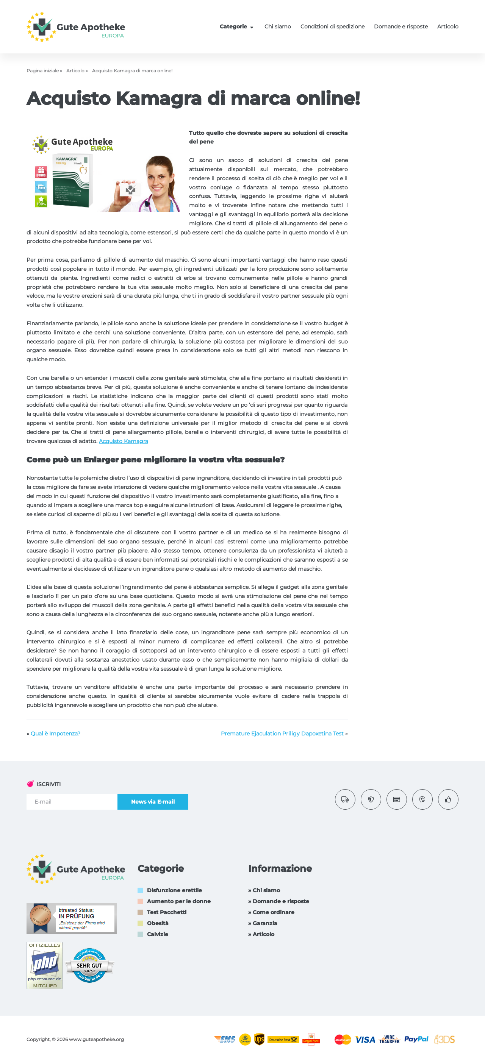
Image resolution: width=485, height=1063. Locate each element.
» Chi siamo (264, 890)
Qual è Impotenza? (55, 733)
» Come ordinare (271, 912)
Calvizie (157, 934)
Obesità (158, 923)
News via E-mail (153, 801)
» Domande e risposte (278, 901)
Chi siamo (277, 26)
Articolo (447, 26)
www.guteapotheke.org (96, 1039)
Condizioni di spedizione (332, 26)
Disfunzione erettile (174, 890)
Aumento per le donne (179, 901)
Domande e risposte (401, 26)
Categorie (237, 26)
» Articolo (261, 934)
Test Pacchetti (166, 912)
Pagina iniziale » (44, 70)
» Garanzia (262, 923)
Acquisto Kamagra (123, 441)
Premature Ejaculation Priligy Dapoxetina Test (282, 733)
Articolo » (77, 70)
